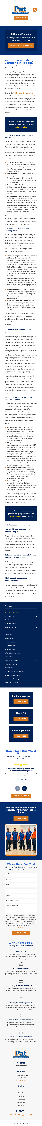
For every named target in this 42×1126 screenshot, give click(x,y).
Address (8, 895)
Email (7, 890)
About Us (21, 1093)
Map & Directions (21, 1080)
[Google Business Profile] (11, 1115)
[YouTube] (31, 1115)
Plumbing (21, 1096)
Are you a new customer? (12, 900)
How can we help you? (12, 906)
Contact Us (21, 1105)
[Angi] (27, 1115)
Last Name (8, 879)
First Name (8, 874)
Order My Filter (21, 1102)
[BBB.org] (23, 1115)
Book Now (21, 18)
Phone (7, 884)
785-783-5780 (21, 1065)
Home (21, 1090)
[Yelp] (19, 1115)
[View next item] (24, 788)
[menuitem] (21, 612)
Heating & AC (21, 1099)
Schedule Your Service (21, 45)
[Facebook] (15, 1115)
